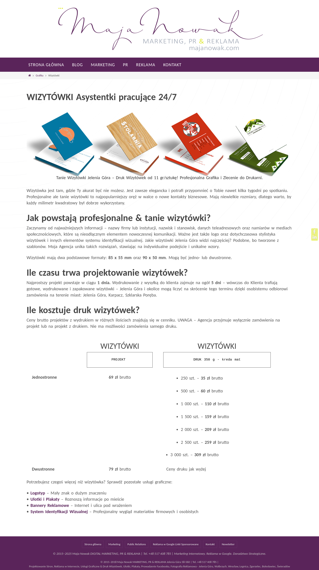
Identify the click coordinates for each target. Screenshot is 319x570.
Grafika (39, 75)
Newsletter (228, 544)
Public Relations (136, 544)
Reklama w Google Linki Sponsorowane (175, 544)
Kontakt (210, 544)
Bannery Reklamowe (49, 505)
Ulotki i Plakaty (44, 499)
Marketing (114, 544)
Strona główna (92, 544)
